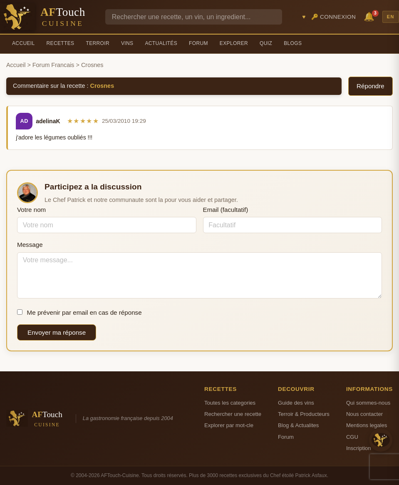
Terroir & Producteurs (304, 414)
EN (390, 16)
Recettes (60, 43)
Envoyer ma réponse (56, 332)
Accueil (23, 43)
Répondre (370, 86)
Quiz (266, 43)
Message (30, 244)
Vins (127, 43)
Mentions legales (366, 425)
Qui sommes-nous (368, 403)
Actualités (161, 43)
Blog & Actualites (298, 425)
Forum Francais (53, 65)
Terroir (97, 43)
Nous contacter (364, 414)
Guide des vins (296, 403)
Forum (198, 43)
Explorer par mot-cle (228, 425)
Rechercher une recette (232, 414)
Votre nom (31, 209)
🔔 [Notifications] (370, 16)
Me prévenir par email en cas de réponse (79, 312)
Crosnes (102, 85)
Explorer (234, 43)
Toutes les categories (229, 403)
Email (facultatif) (225, 209)
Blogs (293, 43)
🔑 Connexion (333, 17)
